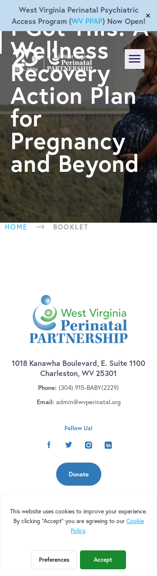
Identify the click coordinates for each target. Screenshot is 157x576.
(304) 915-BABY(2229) (89, 388)
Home (16, 227)
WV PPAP (87, 21)
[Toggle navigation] (134, 59)
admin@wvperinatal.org (88, 402)
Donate (79, 474)
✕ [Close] (148, 15)
